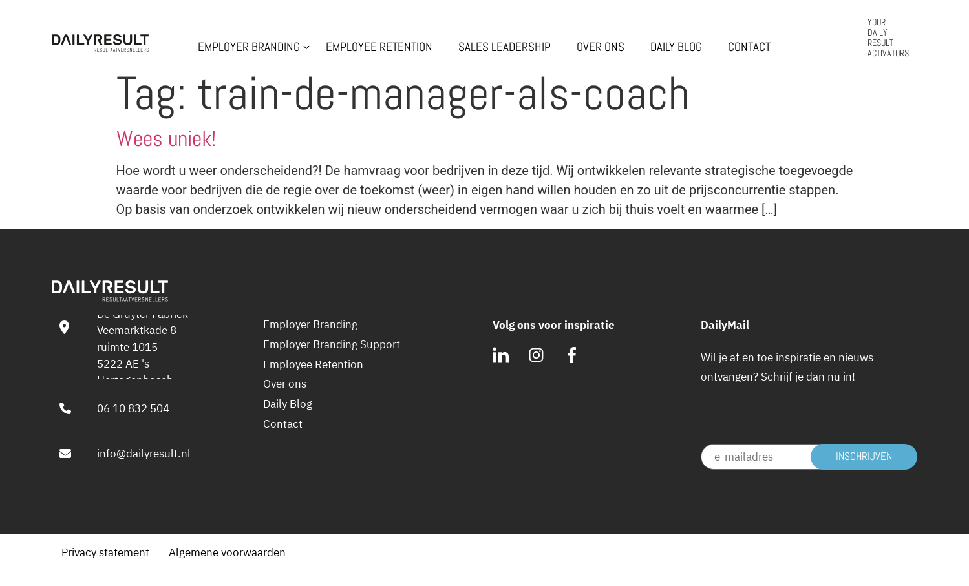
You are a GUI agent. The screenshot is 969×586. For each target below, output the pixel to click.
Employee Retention (379, 47)
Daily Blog (676, 47)
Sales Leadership (504, 47)
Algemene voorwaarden (227, 552)
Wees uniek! (166, 138)
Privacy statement (105, 552)
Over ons (600, 47)
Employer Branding (249, 47)
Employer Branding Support (331, 344)
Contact (749, 47)
